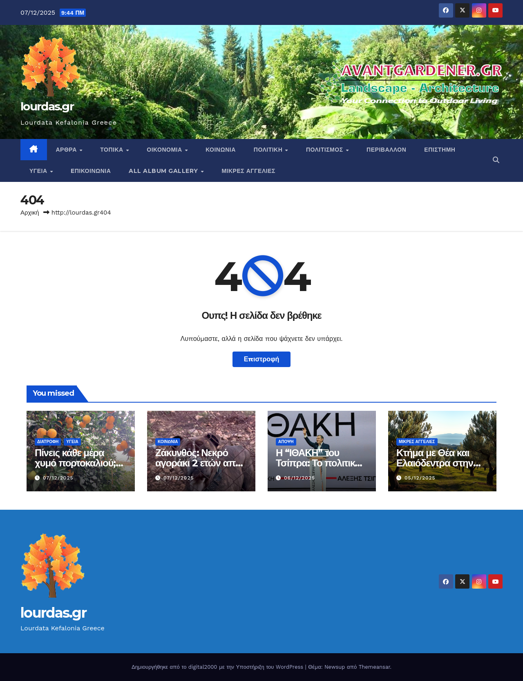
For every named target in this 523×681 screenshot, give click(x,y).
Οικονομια (165, 149)
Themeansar (374, 667)
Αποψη (286, 441)
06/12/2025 (299, 478)
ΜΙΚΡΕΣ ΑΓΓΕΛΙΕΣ (248, 171)
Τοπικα (112, 149)
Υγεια (39, 171)
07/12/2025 (58, 478)
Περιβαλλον (386, 149)
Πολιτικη (269, 149)
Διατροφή (47, 441)
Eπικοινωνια (91, 171)
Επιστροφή (261, 359)
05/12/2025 (420, 478)
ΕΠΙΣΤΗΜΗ (439, 149)
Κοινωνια (221, 149)
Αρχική (29, 212)
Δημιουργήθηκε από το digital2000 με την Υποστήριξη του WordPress (218, 667)
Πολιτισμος (325, 149)
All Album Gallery (164, 171)
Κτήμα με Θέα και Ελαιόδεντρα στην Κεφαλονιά (434, 463)
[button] (496, 160)
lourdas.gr (47, 106)
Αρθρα (67, 149)
